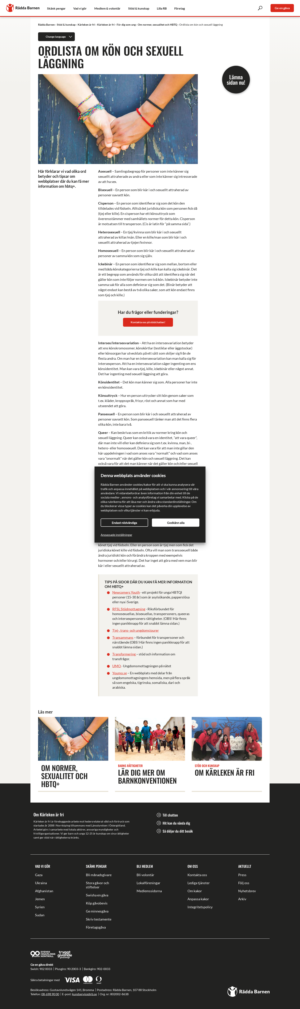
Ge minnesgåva (97, 911)
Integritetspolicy (200, 907)
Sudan (39, 915)
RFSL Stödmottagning (128, 609)
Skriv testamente (98, 919)
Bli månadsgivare (99, 875)
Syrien (40, 907)
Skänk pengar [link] (56, 8)
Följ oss (243, 883)
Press (242, 875)
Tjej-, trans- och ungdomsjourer (135, 630)
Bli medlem (145, 866)
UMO (116, 666)
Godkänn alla (175, 522)
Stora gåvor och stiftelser (97, 885)
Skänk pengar (96, 866)
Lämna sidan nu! (236, 79)
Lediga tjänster (199, 883)
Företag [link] (179, 8)
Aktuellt (244, 866)
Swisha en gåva (97, 895)
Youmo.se (119, 673)
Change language (59, 37)
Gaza (38, 875)
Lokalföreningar (148, 883)
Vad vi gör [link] (80, 8)
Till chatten (170, 815)
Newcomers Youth (126, 592)
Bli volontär (145, 875)
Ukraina (41, 883)
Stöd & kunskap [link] (138, 8)
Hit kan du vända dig (176, 823)
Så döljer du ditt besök (178, 831)
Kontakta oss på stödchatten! (148, 322)
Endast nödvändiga (124, 522)
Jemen (40, 899)
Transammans (122, 637)
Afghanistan (44, 891)
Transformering (124, 654)
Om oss (193, 866)
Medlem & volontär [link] (107, 8)
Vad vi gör (42, 866)
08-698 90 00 (50, 994)
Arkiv (242, 899)
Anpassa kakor (198, 899)
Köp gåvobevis (97, 903)
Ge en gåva (282, 8)
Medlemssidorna (149, 891)
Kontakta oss (197, 875)
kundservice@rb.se (84, 994)
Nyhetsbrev (247, 891)
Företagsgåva (96, 927)
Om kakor (195, 891)
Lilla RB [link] (162, 8)
